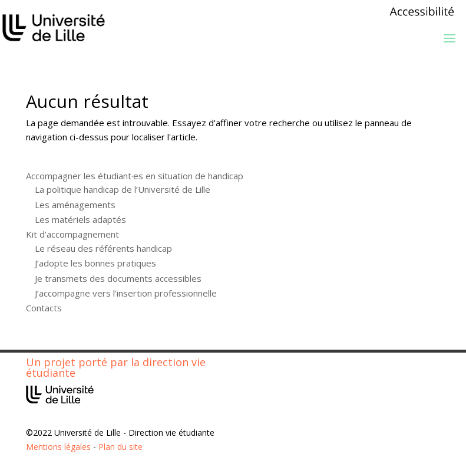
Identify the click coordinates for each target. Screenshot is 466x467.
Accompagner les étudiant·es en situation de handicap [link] (134, 176)
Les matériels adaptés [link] (80, 219)
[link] (421, 15)
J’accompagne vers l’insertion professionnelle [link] (126, 293)
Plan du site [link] (120, 446)
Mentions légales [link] (58, 446)
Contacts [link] (44, 308)
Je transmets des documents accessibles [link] (118, 278)
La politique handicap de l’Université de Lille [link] (122, 189)
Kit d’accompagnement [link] (72, 234)
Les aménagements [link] (75, 205)
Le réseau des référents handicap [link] (103, 248)
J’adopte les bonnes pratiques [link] (95, 263)
